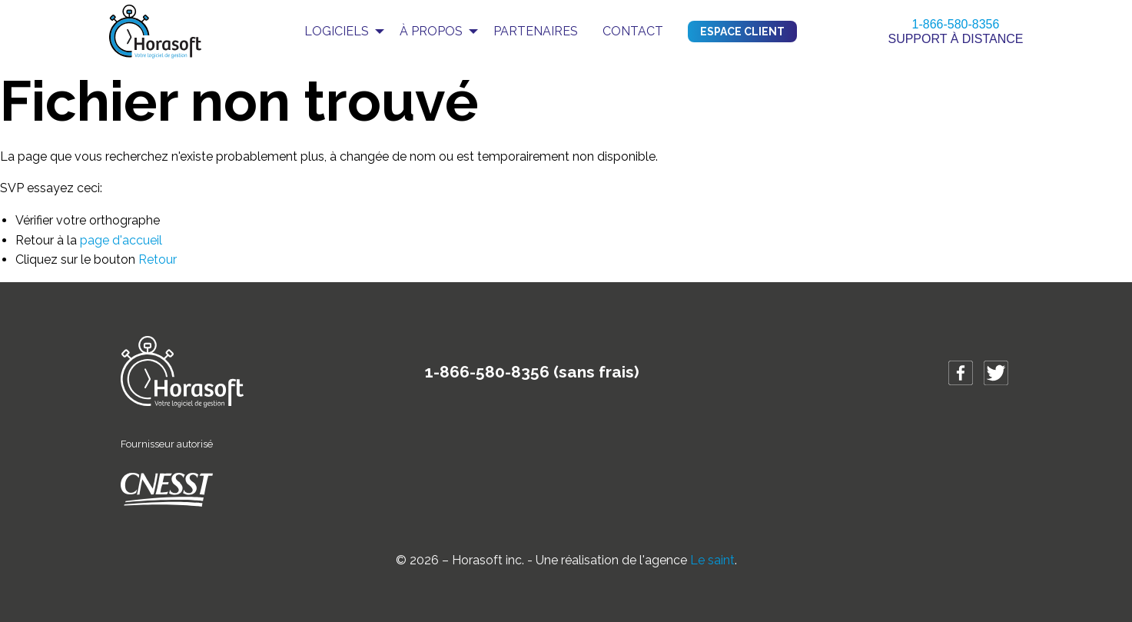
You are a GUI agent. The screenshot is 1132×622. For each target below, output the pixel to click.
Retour (157, 259)
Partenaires (535, 31)
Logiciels (336, 31)
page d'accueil (121, 240)
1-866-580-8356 (956, 24)
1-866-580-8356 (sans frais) (532, 371)
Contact (633, 31)
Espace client (742, 31)
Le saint (712, 560)
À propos (431, 31)
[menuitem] (339, 31)
